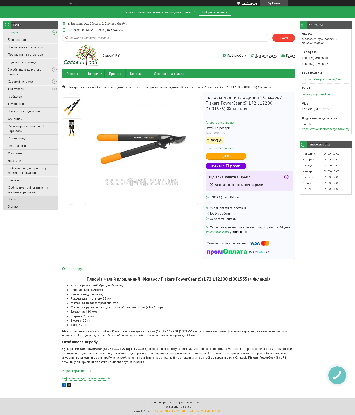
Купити (226, 156)
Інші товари (16, 89)
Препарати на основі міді (25, 47)
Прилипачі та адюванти (24, 111)
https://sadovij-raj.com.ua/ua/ (321, 79)
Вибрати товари (215, 12)
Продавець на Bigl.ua (177, 406)
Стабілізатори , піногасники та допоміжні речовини (28, 190)
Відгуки (13, 207)
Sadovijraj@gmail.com (317, 94)
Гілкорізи (134, 87)
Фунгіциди (15, 119)
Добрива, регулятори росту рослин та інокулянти (27, 170)
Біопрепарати (17, 40)
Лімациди (14, 161)
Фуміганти (15, 153)
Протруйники (17, 146)
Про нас (13, 199)
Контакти (137, 73)
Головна (72, 73)
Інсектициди (16, 104)
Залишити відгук (266, 55)
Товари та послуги (81, 87)
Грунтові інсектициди (22, 62)
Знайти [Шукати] (284, 38)
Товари (13, 32)
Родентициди (17, 138)
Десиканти (15, 180)
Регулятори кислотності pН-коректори (27, 128)
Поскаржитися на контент (169, 410)
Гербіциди (15, 96)
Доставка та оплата (169, 73)
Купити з (225, 166)
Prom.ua (199, 402)
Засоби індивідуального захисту (24, 71)
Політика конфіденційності (205, 410)
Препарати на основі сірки (26, 54)
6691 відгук (249, 3)
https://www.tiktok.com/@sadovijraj (325, 129)
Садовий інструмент (22, 81)
